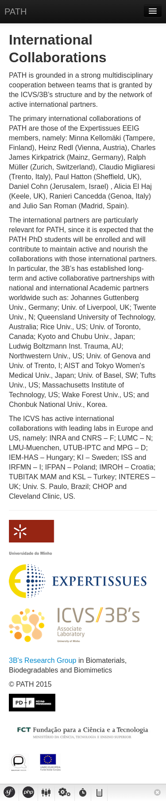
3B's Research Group (43, 660)
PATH (15, 11)
